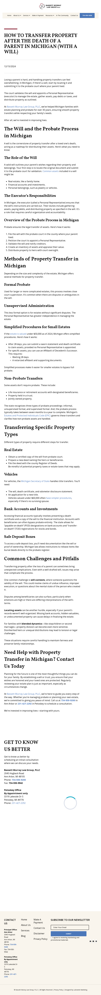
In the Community (62, 15)
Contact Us (74, 15)
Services (26, 15)
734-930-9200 (87, 15)
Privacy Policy (40, 938)
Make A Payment (38, 15)
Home (9, 15)
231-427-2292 (19, 803)
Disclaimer (39, 933)
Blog (23, 936)
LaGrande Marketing (80, 990)
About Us (16, 15)
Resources (49, 15)
